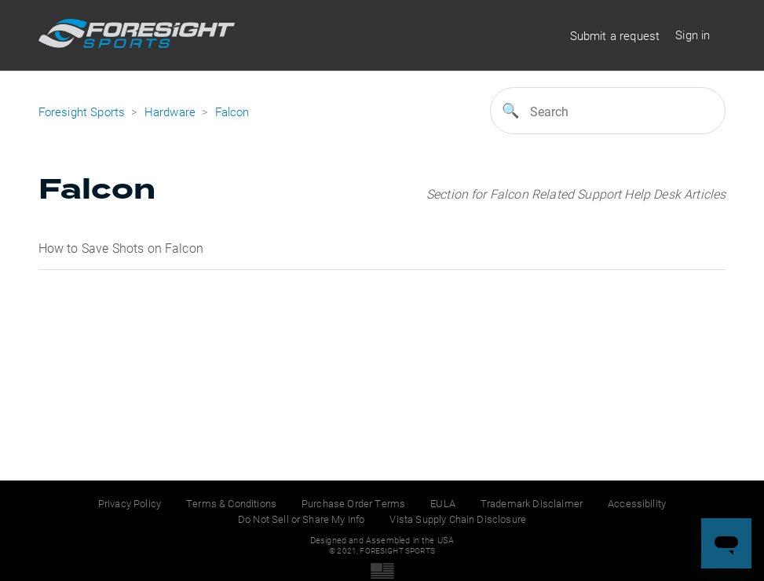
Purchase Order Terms (353, 503)
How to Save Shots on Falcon (120, 247)
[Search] (608, 110)
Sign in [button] (692, 34)
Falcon (232, 111)
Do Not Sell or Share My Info (301, 519)
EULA (442, 503)
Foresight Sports (82, 111)
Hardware (170, 111)
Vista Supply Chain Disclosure (457, 519)
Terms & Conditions (231, 503)
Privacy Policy (129, 503)
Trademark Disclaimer (532, 503)
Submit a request (615, 35)
